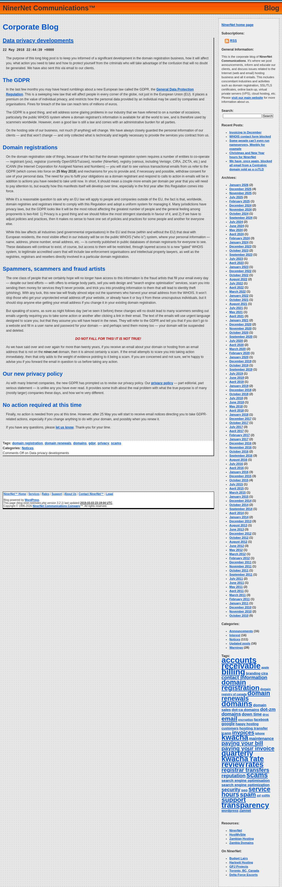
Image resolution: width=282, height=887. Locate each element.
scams (116, 443)
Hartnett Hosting (241, 862)
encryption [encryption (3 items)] (245, 719)
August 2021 (238, 303)
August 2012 (238, 541)
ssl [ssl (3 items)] (259, 795)
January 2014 (239, 517)
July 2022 (236, 283)
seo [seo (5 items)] (244, 790)
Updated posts (239, 643)
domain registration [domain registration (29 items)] (240, 684)
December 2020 (240, 324)
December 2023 (240, 246)
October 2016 (239, 451)
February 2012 (239, 558)
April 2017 (236, 431)
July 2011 (236, 578)
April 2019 (236, 381)
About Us (70, 493)
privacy (103, 443)
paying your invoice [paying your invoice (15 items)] (247, 748)
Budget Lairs (238, 858)
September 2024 (240, 217)
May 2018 (236, 406)
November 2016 (240, 447)
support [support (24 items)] (233, 799)
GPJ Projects (238, 866)
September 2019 (240, 369)
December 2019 (240, 361)
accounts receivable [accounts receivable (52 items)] (241, 663)
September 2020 (240, 336)
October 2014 (239, 504)
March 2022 (237, 291)
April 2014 (236, 513)
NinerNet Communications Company (56, 505)
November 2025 (240, 193)
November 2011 (240, 566)
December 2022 (240, 271)
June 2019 (236, 377)
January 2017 (239, 439)
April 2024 (236, 234)
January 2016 (239, 472)
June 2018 (236, 402)
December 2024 (240, 205)
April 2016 (236, 467)
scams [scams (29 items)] (257, 775)
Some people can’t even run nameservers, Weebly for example (249, 144)
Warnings (236, 647)
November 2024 (240, 209)
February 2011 (239, 599)
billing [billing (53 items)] (233, 671)
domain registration (27, 443)
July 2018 (236, 398)
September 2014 (240, 508)
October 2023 (239, 250)
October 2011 (239, 570)
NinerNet (235, 830)
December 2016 (240, 443)
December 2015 (240, 476)
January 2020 (239, 357)
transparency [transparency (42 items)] (245, 805)
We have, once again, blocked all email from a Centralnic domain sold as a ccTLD (250, 165)
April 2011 (236, 591)
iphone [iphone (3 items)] (260, 733)
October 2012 (239, 537)
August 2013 (238, 525)
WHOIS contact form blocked (250, 136)
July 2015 (236, 484)
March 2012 (237, 554)
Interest (234, 635)
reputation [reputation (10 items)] (233, 775)
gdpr (92, 443)
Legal (109, 493)
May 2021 (236, 312)
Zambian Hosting (241, 838)
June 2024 (236, 225)
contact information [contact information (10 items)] (244, 677)
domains (80, 443)
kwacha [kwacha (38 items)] (234, 737)
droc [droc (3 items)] (266, 714)
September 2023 (240, 254)
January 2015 (239, 496)
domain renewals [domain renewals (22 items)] (245, 696)
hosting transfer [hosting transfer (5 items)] (253, 728)
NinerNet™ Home (15, 493)
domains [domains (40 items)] (236, 703)
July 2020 (236, 340)
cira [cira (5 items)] (264, 673)
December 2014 (240, 500)
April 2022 (236, 287)
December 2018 (240, 390)
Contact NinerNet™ (91, 493)
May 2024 (236, 230)
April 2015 (236, 488)
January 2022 (239, 295)
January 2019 (239, 385)
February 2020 (239, 353)
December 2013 (240, 521)
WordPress (32, 499)
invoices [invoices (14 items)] (243, 733)
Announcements (241, 631)
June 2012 (236, 545)
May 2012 (236, 550)
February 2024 (239, 238)
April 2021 (236, 316)
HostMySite (237, 834)
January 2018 (239, 414)
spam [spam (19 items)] (248, 794)
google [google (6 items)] (228, 724)
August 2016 (238, 459)
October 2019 (239, 365)
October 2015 (239, 480)
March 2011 (237, 595)
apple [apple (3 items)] (265, 667)
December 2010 (240, 607)
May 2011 (236, 586)
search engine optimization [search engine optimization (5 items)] (245, 785)
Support (56, 493)
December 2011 (240, 562)
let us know (64, 427)
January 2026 (239, 184)
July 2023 (236, 258)
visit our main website (247, 97)
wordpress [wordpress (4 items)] (229, 811)
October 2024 (239, 213)
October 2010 (239, 615)
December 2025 (240, 189)
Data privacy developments (38, 40)
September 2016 (240, 455)
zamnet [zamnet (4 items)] (245, 811)
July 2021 (236, 308)
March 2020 (237, 349)
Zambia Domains (241, 842)
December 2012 (240, 533)
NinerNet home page (237, 25)
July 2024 (236, 221)
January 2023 (239, 267)
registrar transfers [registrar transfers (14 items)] (245, 770)
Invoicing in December (245, 132)
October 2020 (239, 332)
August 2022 (238, 279)
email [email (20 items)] (229, 718)
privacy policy (162, 383)
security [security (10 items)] (230, 789)
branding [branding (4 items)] (253, 673)
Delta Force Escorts (243, 874)
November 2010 (240, 611)
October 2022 (239, 275)
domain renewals (58, 443)
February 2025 (239, 201)
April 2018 (236, 410)
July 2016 (236, 463)
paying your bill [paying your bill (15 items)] (242, 743)
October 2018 (239, 394)
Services (33, 493)
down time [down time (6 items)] (252, 714)
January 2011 (239, 603)
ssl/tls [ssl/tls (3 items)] (266, 795)
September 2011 (240, 574)
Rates (45, 493)
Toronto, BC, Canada (244, 870)
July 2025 (236, 197)
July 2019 (236, 373)
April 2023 (236, 262)
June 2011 (236, 582)
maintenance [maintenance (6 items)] (261, 738)
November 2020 (240, 328)
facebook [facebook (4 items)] (261, 720)
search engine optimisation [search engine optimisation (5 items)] (245, 780)
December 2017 (240, 418)
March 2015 (237, 492)
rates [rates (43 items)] (254, 764)
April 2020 (236, 344)
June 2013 (236, 529)
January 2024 (239, 242)
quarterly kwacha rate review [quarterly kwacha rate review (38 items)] (242, 759)
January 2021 (239, 320)
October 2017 (239, 422)
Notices (27, 448)
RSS (233, 41)
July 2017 (236, 426)
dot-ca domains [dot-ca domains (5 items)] (245, 710)
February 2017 (239, 435)
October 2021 (239, 299)
